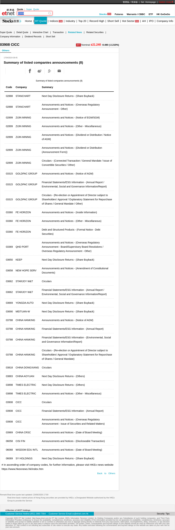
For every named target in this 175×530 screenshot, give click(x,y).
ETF (151, 14)
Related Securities (94, 32)
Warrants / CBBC (136, 14)
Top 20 (82, 20)
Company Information (10, 36)
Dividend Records (33, 36)
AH (144, 20)
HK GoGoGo (163, 14)
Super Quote (32, 9)
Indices (54, 20)
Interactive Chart (40, 32)
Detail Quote (22, 32)
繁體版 (126, 2)
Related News (75, 32)
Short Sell (113, 20)
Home (28, 20)
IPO (151, 20)
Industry (70, 20)
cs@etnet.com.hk (80, 513)
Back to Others (106, 473)
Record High (96, 20)
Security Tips (163, 513)
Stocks (105, 14)
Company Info (165, 20)
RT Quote (40, 20)
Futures (119, 14)
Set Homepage (148, 2)
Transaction (58, 32)
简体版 (134, 2)
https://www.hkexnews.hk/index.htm (22, 468)
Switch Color (166, 2)
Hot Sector (128, 20)
